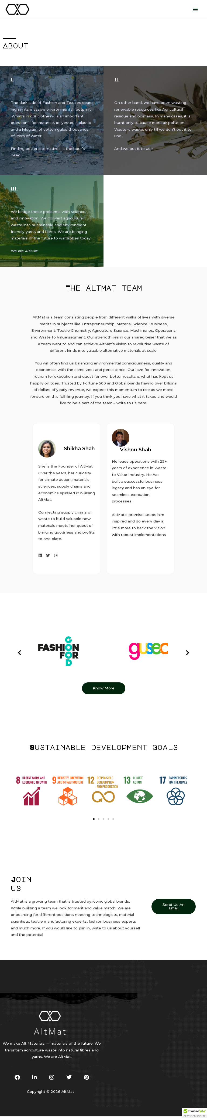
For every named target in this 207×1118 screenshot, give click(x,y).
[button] (19, 654)
